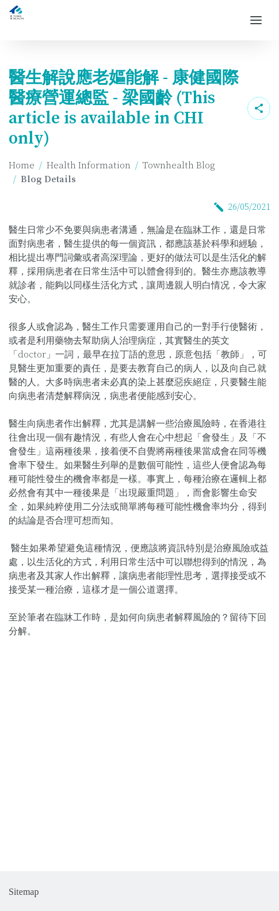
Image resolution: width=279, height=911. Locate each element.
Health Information (89, 165)
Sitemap (24, 892)
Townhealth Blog (179, 165)
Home (22, 165)
